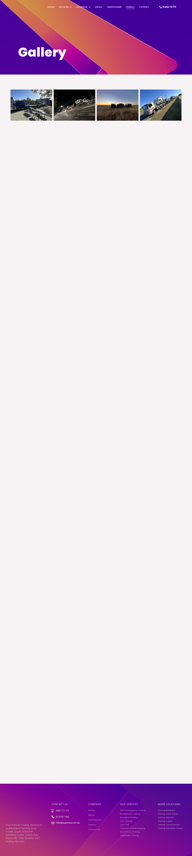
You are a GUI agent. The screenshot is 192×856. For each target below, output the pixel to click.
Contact (144, 10)
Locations (83, 10)
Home (50, 10)
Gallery (130, 10)
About (98, 10)
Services (65, 10)
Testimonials (114, 10)
